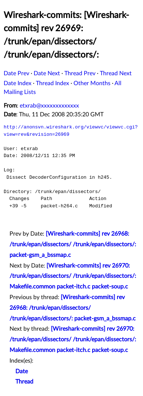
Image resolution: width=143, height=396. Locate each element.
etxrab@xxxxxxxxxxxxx (49, 106)
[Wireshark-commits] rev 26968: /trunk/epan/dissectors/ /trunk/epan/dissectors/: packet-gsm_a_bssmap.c (73, 244)
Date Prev (16, 73)
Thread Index (52, 83)
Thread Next (116, 73)
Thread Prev (79, 73)
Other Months (92, 83)
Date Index (17, 83)
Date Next (47, 73)
